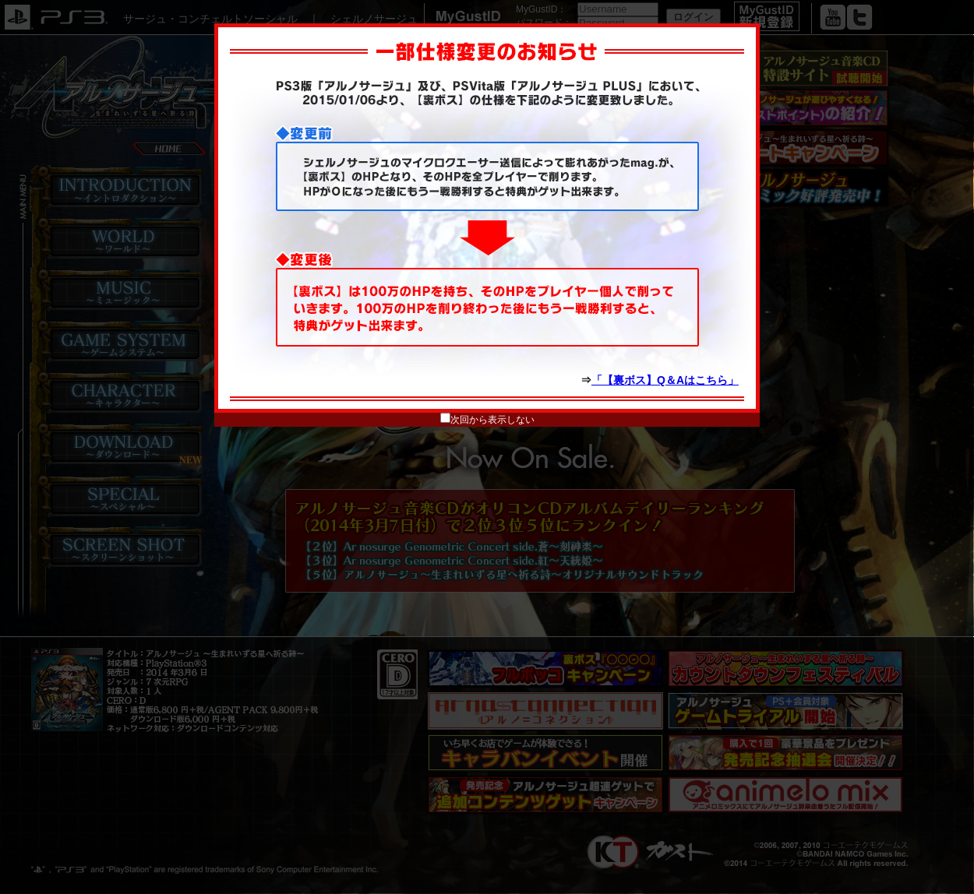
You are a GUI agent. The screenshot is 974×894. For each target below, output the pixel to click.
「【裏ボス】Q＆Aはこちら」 (665, 380)
